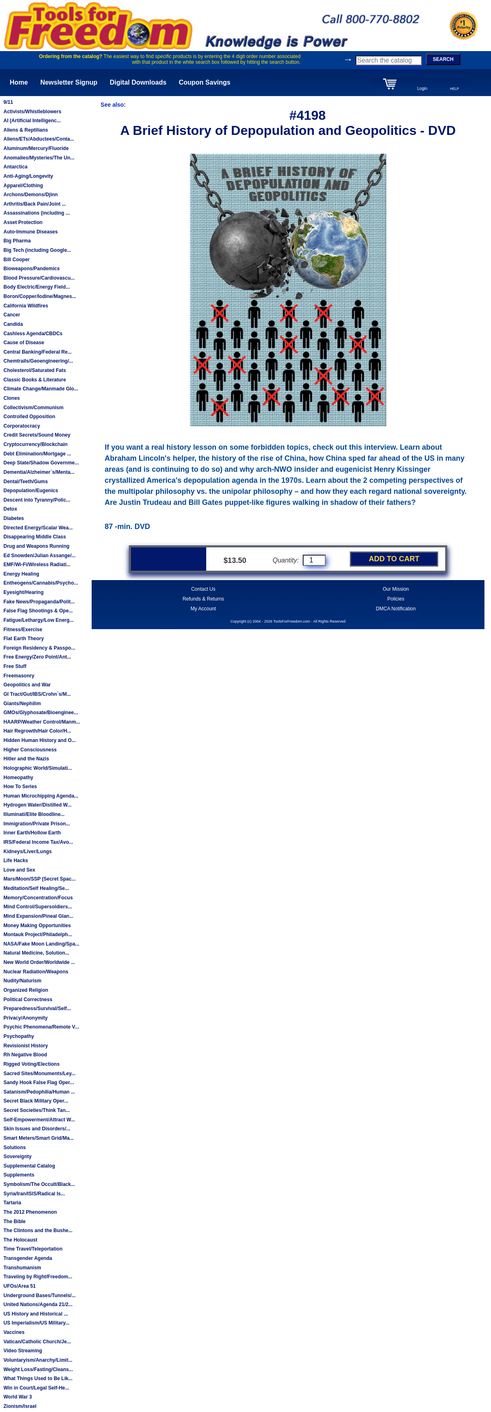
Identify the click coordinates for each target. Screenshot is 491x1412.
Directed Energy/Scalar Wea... (37, 528)
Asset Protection (22, 222)
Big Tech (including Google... (37, 250)
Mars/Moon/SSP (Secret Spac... (39, 879)
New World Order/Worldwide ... (39, 962)
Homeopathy (18, 777)
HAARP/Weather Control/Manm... (41, 722)
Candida (13, 324)
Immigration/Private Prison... (36, 824)
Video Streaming (22, 1351)
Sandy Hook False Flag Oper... (38, 1082)
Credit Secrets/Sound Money (36, 435)
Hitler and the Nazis (26, 759)
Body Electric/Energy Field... (36, 287)
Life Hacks (15, 860)
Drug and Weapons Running (36, 546)
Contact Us (203, 589)
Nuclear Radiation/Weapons (35, 972)
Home (19, 82)
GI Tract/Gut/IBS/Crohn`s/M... (37, 694)
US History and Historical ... (35, 1314)
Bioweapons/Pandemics (31, 268)
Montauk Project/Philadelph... (37, 934)
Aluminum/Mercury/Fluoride (35, 148)
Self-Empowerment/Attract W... (39, 1120)
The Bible (14, 1221)
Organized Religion (25, 990)
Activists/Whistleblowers (32, 111)
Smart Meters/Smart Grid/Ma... (38, 1138)
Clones (11, 398)
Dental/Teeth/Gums (25, 481)
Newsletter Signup (68, 82)
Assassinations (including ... (36, 213)
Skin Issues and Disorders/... (36, 1129)
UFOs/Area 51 (19, 1286)
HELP (454, 89)
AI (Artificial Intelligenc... (32, 120)
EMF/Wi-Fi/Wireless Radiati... (36, 564)
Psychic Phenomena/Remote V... (41, 1027)
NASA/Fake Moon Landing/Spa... (41, 944)
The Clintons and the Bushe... (37, 1230)
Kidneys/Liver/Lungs (27, 851)
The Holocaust (20, 1240)
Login (422, 88)
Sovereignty (17, 1156)
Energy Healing (21, 574)
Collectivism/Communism (33, 407)
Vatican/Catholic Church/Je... (37, 1342)
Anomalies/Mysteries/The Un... (38, 158)
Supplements (18, 1175)
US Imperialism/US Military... (36, 1323)
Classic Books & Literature (34, 380)
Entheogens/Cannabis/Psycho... (40, 583)
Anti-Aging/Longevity (28, 176)
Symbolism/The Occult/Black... (39, 1184)
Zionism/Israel (19, 1406)
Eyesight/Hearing (23, 592)
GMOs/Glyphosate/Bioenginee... (40, 712)
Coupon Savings (204, 82)
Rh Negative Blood (25, 1055)
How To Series (20, 786)
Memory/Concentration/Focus (37, 898)
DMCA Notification (396, 609)
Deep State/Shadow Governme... (41, 463)
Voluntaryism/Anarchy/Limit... (37, 1360)
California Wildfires (25, 306)
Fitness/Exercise (22, 629)
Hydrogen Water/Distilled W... (37, 805)
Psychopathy (18, 1036)
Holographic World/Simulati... (37, 768)
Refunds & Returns (203, 599)
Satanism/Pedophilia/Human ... (39, 1092)
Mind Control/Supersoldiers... (37, 907)
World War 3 (17, 1397)
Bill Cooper (16, 259)
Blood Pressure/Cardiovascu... (38, 278)
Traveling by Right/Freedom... (37, 1277)
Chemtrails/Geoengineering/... (38, 361)
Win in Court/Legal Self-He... (36, 1388)
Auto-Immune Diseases (30, 232)
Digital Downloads (138, 82)
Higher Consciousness (29, 750)
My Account (203, 609)
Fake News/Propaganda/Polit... (38, 602)
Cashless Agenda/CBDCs (32, 333)
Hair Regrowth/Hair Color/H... (37, 731)
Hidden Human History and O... (39, 740)
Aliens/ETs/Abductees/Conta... (38, 139)
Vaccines (13, 1332)
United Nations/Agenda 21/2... (37, 1304)
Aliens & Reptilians (25, 130)
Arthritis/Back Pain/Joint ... (34, 204)
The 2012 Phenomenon (30, 1212)
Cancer (11, 315)
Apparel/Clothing (23, 185)
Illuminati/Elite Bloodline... (33, 814)
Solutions (14, 1147)
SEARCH (443, 59)
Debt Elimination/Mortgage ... (37, 454)
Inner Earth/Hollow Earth (32, 833)
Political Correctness (27, 999)
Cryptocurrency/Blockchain (35, 444)
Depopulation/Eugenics (30, 490)
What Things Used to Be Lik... (37, 1378)
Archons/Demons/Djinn (30, 194)
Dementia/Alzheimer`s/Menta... (38, 472)
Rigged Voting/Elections (31, 1064)
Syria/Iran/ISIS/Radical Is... (34, 1194)
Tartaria (12, 1203)
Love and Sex (19, 870)
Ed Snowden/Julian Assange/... (39, 555)
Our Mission (396, 589)
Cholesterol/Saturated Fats (34, 370)
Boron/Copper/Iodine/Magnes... (39, 296)
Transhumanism (22, 1268)
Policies (395, 599)
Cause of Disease (23, 342)
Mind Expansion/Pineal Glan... (38, 916)
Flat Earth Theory (23, 638)
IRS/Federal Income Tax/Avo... (38, 842)
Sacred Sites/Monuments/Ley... (39, 1073)
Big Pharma (17, 241)
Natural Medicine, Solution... (36, 953)
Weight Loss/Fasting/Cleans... (38, 1369)
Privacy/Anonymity (25, 1018)
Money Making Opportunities (37, 925)
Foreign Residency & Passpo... (39, 648)
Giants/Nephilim (22, 703)
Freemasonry (18, 676)
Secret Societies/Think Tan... (36, 1110)
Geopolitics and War (27, 685)
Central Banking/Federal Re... (37, 352)
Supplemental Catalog (29, 1166)
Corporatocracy (21, 426)
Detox (10, 509)
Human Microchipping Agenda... (40, 796)
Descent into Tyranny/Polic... (36, 500)
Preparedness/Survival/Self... (37, 1008)
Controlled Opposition (29, 416)
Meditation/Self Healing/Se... (36, 888)
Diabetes (13, 518)
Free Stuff (14, 666)
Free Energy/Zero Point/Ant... (37, 657)
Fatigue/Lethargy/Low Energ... (38, 620)
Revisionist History (25, 1046)
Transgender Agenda (27, 1258)
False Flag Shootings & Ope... (37, 611)
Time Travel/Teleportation (32, 1249)
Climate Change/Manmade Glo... (40, 389)
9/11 (8, 102)
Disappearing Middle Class (34, 537)
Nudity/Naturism (22, 981)
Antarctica (15, 167)
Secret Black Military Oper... (35, 1101)
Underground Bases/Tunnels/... (39, 1295)
